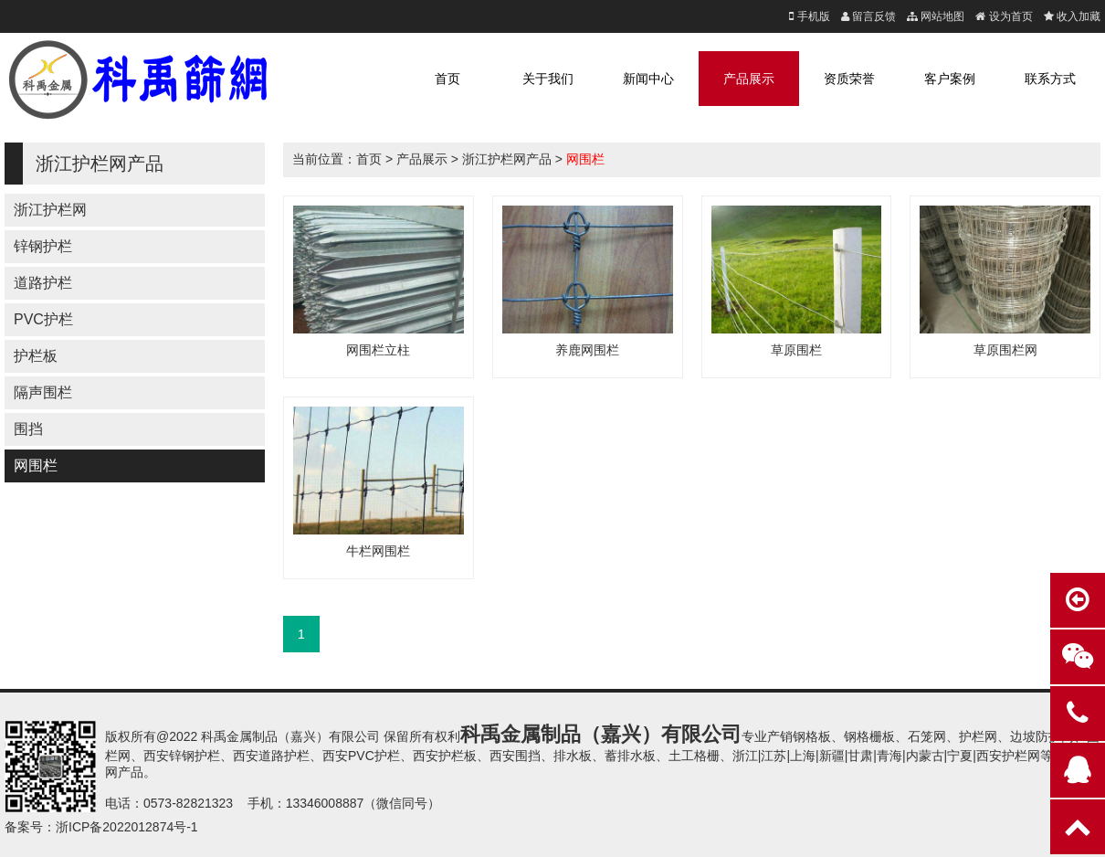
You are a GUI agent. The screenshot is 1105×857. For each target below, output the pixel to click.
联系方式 (1050, 78)
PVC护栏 (43, 319)
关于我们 (548, 78)
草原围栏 (796, 350)
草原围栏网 (1005, 350)
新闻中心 (648, 78)
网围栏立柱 (378, 350)
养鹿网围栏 (587, 350)
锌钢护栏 (43, 246)
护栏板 (36, 356)
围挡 (28, 429)
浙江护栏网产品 (507, 159)
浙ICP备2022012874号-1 (127, 827)
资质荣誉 (849, 78)
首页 (447, 78)
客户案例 (949, 78)
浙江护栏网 (50, 209)
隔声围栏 (43, 392)
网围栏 (36, 465)
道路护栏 (43, 283)
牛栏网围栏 (378, 551)
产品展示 (748, 78)
